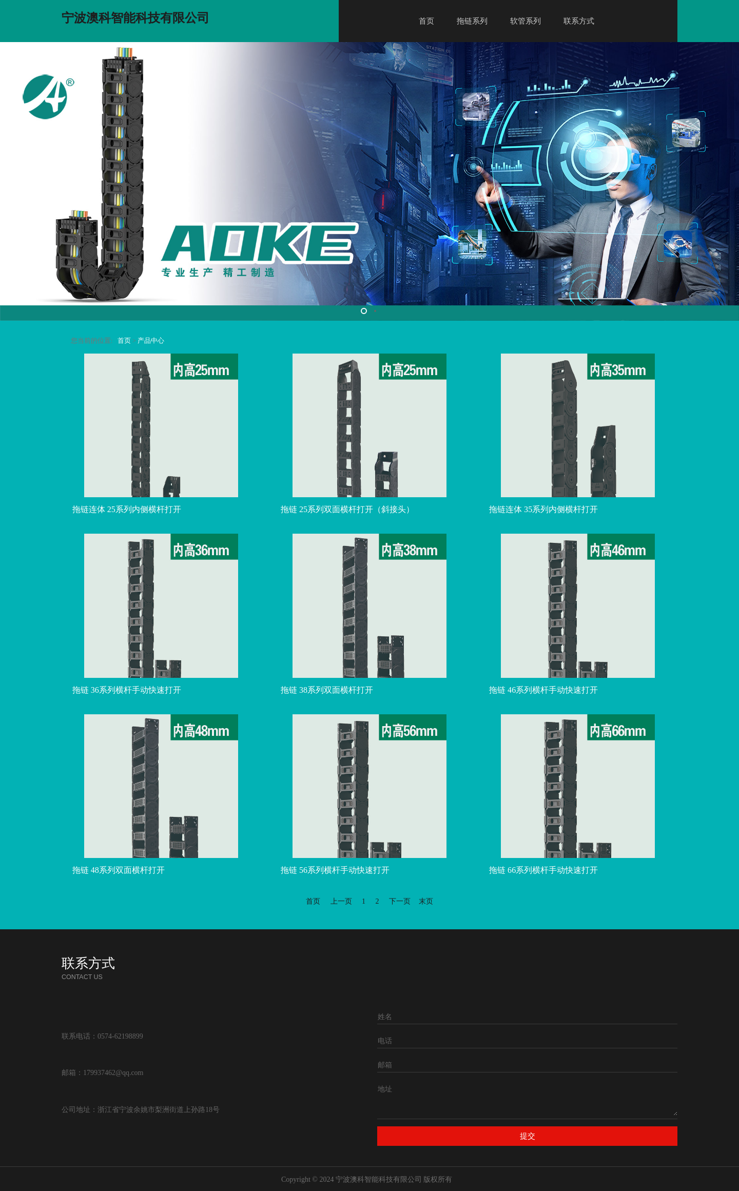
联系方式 (578, 21)
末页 (426, 901)
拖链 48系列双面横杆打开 (118, 870)
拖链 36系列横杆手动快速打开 (126, 690)
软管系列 (525, 21)
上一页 (341, 901)
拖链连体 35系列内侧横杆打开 (543, 509)
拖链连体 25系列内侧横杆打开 (126, 509)
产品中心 (151, 340)
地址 (385, 1089)
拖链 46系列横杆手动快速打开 (543, 690)
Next (727, 182)
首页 (426, 21)
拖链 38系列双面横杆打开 (327, 690)
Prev (11, 182)
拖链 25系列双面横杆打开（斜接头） (347, 509)
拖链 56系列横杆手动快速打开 (335, 870)
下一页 (400, 901)
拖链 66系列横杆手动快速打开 (543, 870)
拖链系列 (472, 21)
